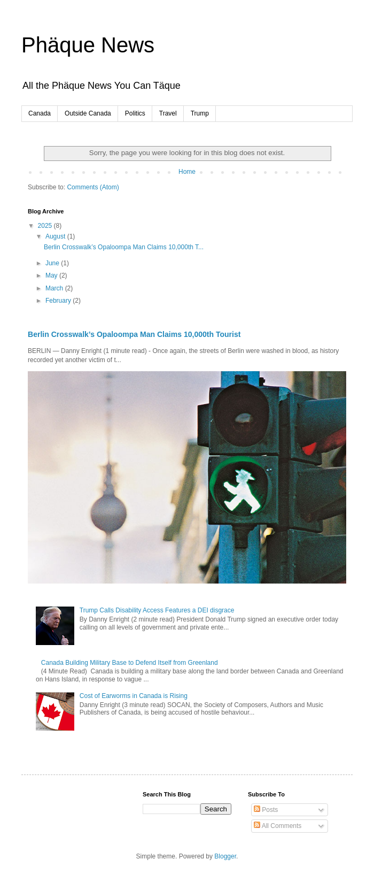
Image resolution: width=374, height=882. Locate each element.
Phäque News (87, 45)
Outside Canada (88, 113)
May (52, 275)
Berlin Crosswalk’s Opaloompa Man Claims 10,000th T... (124, 247)
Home (187, 171)
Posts (266, 810)
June (53, 263)
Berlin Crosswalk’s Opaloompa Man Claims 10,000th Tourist (134, 334)
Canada (39, 113)
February (59, 300)
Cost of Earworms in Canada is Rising (134, 696)
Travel (168, 113)
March (55, 288)
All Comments (277, 826)
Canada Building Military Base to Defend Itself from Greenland (129, 662)
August (56, 236)
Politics (135, 113)
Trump (200, 113)
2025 (46, 225)
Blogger (225, 856)
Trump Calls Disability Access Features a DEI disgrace (157, 610)
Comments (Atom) (93, 187)
